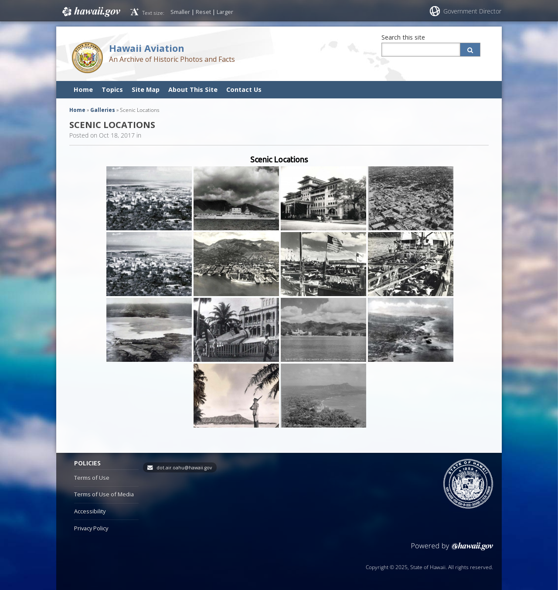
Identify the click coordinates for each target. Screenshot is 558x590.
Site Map (146, 89)
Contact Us (244, 89)
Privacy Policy (91, 528)
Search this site (403, 37)
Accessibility (89, 511)
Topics (112, 89)
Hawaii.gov (90, 11)
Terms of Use (91, 478)
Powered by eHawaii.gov (452, 550)
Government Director (472, 11)
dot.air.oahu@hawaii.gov (184, 468)
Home (83, 89)
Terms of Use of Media (104, 494)
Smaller (180, 12)
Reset (203, 12)
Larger (225, 12)
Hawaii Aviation (146, 48)
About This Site (193, 89)
